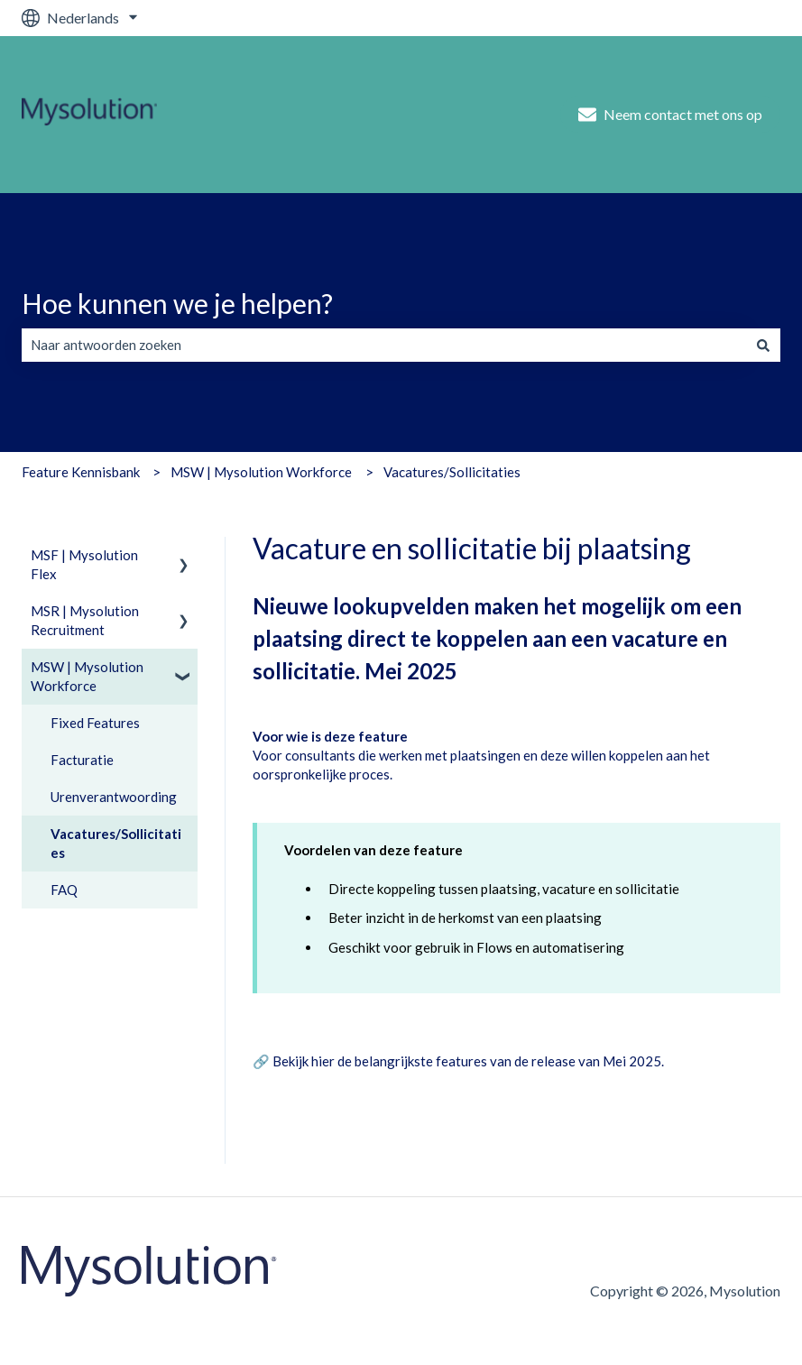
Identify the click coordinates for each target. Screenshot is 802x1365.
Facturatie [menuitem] (82, 760)
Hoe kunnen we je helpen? (177, 303)
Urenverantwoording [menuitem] (114, 797)
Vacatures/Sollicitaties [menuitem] (116, 843)
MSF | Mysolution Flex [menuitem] (84, 564)
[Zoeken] (763, 345)
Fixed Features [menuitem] (95, 723)
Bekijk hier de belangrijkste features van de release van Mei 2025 (466, 1061)
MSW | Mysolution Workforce (261, 472)
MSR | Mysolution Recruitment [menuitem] (85, 620)
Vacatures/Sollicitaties (452, 472)
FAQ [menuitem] (64, 889)
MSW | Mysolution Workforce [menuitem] (87, 676)
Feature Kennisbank (81, 472)
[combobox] (384, 345)
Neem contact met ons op (670, 115)
